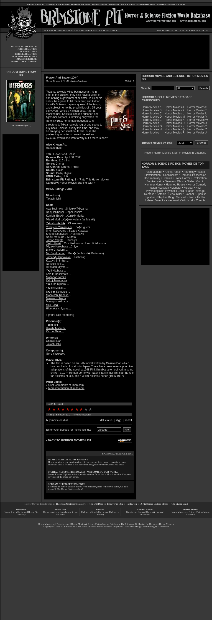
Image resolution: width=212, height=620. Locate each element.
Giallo (190, 181)
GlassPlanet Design (133, 526)
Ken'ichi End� (55, 215)
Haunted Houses (145, 509)
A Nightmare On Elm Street (154, 504)
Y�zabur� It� (55, 223)
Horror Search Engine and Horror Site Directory (21, 513)
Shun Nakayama (56, 230)
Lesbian (164, 187)
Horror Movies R (174, 132)
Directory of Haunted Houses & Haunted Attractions (144, 513)
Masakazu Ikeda (56, 298)
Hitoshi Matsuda (56, 328)
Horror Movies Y (197, 126)
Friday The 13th (115, 504)
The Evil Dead (96, 504)
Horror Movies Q (175, 129)
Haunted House (175, 184)
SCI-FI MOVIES (28, 51)
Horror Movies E (152, 119)
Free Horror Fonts (146, 4)
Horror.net (21, 509)
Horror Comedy (196, 184)
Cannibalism (170, 175)
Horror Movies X (197, 123)
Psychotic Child (174, 191)
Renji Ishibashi (55, 212)
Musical (188, 187)
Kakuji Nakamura (56, 280)
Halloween (132, 504)
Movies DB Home (176, 4)
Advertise (161, 4)
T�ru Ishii (52, 324)
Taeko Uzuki (53, 243)
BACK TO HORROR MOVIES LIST (69, 440)
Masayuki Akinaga (57, 301)
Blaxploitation (152, 175)
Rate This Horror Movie (93, 179)
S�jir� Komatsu (56, 291)
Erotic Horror (182, 178)
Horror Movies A (151, 107)
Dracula (167, 178)
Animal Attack (173, 171)
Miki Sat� (52, 305)
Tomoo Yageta (54, 240)
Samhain (100, 509)
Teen (191, 197)
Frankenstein (154, 181)
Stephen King (165, 197)
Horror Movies (190, 509)
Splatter (150, 197)
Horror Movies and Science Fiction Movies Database (190, 513)
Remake (149, 194)
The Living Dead (179, 504)
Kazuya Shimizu (56, 260)
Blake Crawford (55, 249)
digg (118, 420)
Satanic (161, 194)
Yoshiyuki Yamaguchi (59, 227)
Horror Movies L (174, 113)
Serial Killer (175, 194)
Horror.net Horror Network (161, 524)
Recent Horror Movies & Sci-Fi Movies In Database (175, 152)
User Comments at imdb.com (66, 385)
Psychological (154, 191)
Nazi (198, 187)
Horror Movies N (174, 119)
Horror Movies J (174, 107)
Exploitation (199, 178)
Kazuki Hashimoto (57, 274)
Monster (176, 187)
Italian (153, 187)
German (169, 181)
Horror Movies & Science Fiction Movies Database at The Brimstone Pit (104, 524)
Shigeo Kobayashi (57, 233)
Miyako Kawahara (57, 246)
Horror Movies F (151, 123)
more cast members (61, 314)
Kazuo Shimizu (55, 331)
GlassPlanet (163, 526)
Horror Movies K (174, 110)
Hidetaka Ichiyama (57, 308)
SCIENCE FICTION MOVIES (79, 30)
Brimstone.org (62, 524)
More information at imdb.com (66, 388)
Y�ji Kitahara (54, 270)
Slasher (189, 194)
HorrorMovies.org (46, 524)
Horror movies (49, 512)
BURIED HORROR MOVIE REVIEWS (68, 459)
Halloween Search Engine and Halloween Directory (100, 513)
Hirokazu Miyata (56, 267)
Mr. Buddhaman (55, 253)
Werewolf (173, 200)
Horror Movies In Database (40, 4)
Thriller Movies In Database (105, 4)
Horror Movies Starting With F (77, 182)
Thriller (201, 197)
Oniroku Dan (53, 341)
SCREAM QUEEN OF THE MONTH (66, 484)
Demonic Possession (193, 175)
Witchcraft (187, 200)
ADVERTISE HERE (26, 59)
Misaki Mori (53, 219)
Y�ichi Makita (55, 287)
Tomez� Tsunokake (58, 257)
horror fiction (71, 512)
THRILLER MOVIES (26, 54)
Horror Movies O (175, 123)
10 (90, 409)
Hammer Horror (154, 184)
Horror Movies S (197, 107)
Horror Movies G (152, 126)
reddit (128, 420)
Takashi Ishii (53, 198)
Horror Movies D (152, 116)
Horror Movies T (197, 110)
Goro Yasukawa (55, 353)
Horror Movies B (152, 110)
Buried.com (60, 509)
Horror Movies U (197, 113)
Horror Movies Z (197, 129)
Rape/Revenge (195, 191)
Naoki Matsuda (55, 237)
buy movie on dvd (57, 420)
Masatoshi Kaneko (57, 295)
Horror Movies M (175, 116)
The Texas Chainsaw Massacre (71, 504)
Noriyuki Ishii (53, 263)
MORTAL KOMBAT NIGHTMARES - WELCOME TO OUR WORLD (83, 472)
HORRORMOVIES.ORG (197, 30)
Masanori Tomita (56, 277)
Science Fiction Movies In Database (73, 4)
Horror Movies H (152, 129)
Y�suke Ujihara (56, 284)
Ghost (180, 181)
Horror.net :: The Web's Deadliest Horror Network (89, 526)
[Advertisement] (21, 202)
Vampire (160, 200)
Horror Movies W (197, 119)
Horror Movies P (174, 126)
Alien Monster (154, 171)
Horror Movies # (197, 132)
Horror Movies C (152, 113)
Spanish (201, 194)
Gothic (200, 181)
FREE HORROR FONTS (24, 56)
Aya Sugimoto (54, 208)
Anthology (190, 171)
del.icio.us (106, 420)
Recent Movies (128, 4)
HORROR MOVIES (53, 30)
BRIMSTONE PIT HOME (24, 61)
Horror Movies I (151, 132)
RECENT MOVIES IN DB (23, 46)
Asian (201, 171)
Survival (181, 197)
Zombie (200, 200)
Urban (149, 200)
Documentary (152, 178)
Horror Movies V (197, 116)
